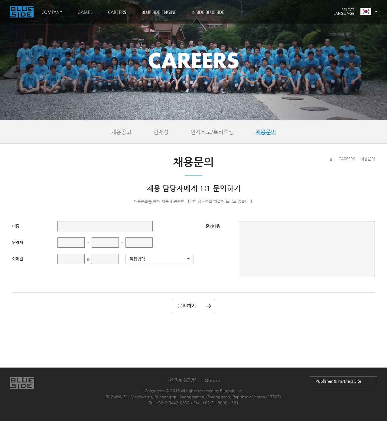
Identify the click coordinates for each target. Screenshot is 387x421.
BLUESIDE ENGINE (159, 12)
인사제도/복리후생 (212, 132)
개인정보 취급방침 (182, 380)
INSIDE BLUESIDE (208, 12)
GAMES (85, 12)
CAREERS (117, 12)
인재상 (161, 132)
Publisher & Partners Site (343, 381)
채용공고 (121, 132)
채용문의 (265, 132)
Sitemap (212, 380)
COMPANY (51, 12)
